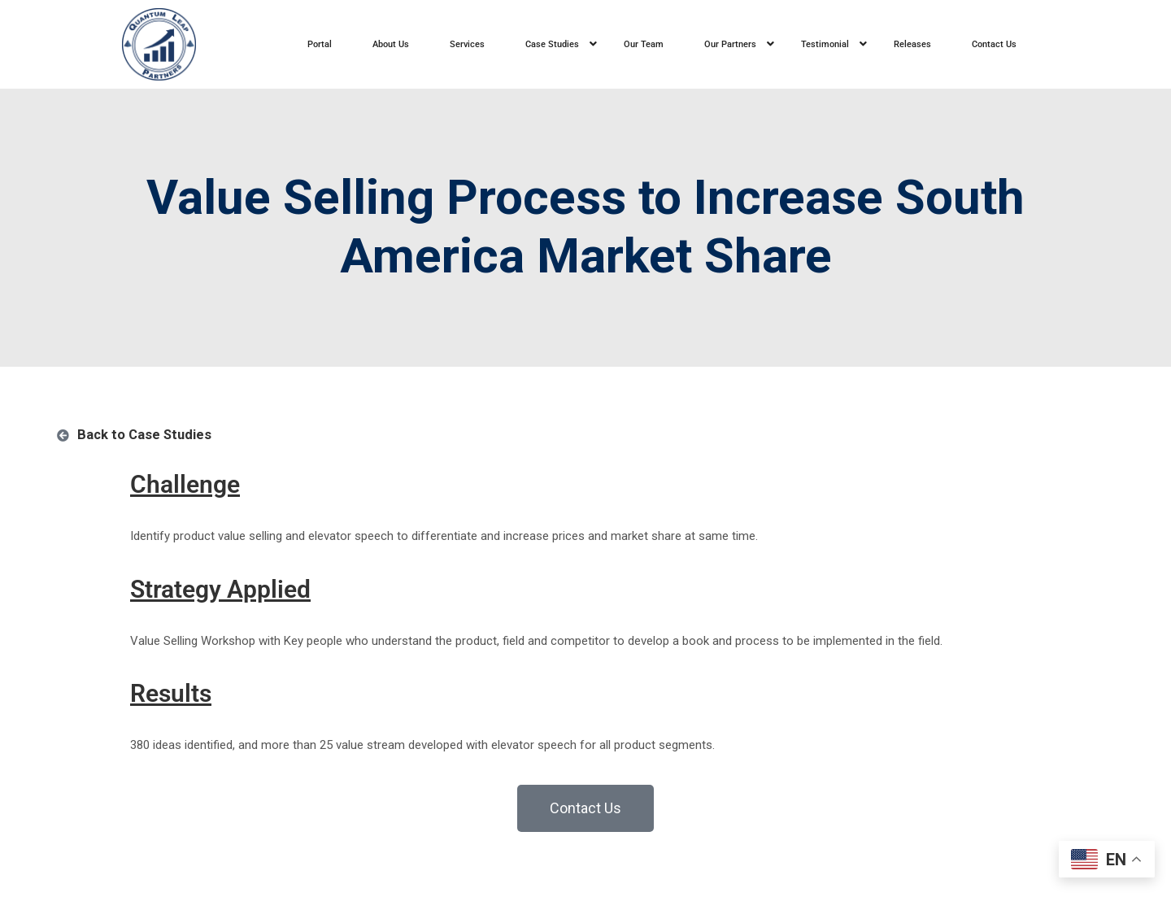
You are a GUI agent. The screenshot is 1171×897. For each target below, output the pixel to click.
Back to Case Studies (144, 434)
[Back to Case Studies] (63, 435)
